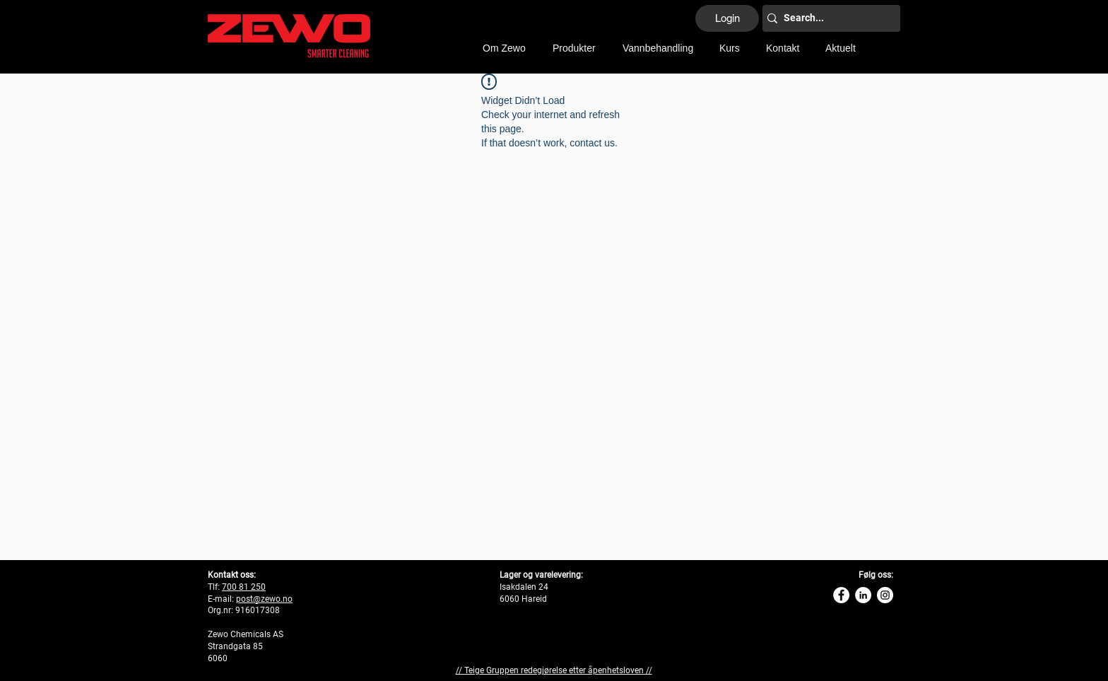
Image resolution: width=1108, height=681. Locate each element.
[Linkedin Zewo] (863, 595)
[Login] (727, 18)
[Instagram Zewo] (885, 595)
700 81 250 (244, 587)
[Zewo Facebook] (841, 595)
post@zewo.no (264, 599)
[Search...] (827, 18)
